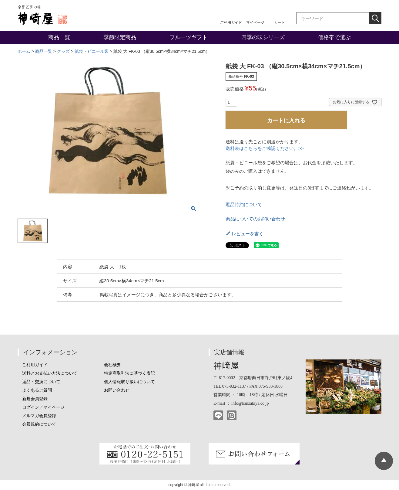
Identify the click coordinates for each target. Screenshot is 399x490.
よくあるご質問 (37, 390)
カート (279, 22)
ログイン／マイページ (43, 407)
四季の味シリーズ (263, 37)
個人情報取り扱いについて (129, 381)
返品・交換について (41, 381)
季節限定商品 (119, 37)
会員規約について (39, 424)
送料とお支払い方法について (49, 373)
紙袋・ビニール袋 (92, 51)
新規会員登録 (35, 398)
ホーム (24, 51)
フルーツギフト (188, 37)
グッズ (63, 51)
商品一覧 (59, 37)
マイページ (255, 22)
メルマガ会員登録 (39, 415)
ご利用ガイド (231, 22)
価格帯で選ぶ (334, 37)
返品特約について (244, 204)
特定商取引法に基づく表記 (129, 373)
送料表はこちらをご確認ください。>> (265, 148)
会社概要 (112, 364)
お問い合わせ (116, 390)
